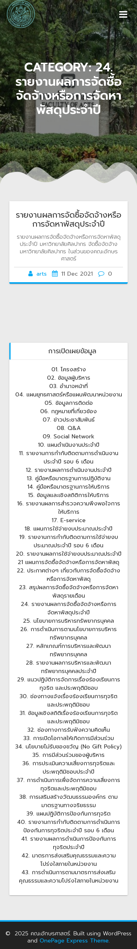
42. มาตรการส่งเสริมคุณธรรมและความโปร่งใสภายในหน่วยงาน (68, 859)
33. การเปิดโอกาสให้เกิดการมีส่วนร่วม (68, 738)
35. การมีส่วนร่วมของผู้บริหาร (68, 755)
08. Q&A (69, 428)
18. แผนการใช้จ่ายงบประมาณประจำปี (68, 528)
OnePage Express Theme (74, 940)
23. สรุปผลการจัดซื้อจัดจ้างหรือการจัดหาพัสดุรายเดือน (68, 591)
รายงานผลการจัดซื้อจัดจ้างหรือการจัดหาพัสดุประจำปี (68, 219)
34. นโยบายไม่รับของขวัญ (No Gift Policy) (68, 746)
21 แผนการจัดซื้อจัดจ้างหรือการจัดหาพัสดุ (68, 562)
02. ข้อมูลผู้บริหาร (68, 377)
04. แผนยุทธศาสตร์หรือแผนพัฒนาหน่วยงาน (68, 394)
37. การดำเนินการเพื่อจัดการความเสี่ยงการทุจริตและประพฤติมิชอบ (68, 784)
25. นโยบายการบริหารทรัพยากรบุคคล (68, 621)
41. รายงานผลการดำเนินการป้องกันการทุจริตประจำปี (68, 843)
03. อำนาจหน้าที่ (68, 386)
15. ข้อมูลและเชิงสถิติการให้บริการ (68, 495)
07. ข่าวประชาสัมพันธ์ (69, 419)
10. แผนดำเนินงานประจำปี (68, 445)
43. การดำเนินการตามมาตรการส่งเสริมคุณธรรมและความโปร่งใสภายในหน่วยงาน (68, 876)
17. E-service (69, 520)
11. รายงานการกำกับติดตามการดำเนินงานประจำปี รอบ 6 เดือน (68, 457)
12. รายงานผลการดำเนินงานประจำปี (68, 470)
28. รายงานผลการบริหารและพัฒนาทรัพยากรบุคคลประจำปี (68, 667)
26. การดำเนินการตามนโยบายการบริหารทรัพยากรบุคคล (68, 633)
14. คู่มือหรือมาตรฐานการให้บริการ (68, 486)
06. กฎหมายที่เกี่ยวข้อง (68, 411)
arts (41, 273)
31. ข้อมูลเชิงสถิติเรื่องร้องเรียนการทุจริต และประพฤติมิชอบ (69, 717)
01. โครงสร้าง (68, 369)
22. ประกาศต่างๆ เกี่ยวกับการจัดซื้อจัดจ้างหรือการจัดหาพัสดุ (68, 574)
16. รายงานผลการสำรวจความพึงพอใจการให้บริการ (68, 507)
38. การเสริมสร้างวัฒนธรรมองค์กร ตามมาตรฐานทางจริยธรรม (68, 801)
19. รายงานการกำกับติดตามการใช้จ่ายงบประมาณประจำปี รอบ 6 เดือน (68, 541)
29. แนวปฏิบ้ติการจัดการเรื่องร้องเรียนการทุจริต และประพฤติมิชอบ (68, 683)
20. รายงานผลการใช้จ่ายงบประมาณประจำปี (68, 553)
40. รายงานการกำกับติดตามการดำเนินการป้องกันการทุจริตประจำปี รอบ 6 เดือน (68, 826)
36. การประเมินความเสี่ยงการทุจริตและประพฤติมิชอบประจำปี (68, 767)
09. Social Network (68, 436)
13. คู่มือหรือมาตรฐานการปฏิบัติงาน (69, 478)
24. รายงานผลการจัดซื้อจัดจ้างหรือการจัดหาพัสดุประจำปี (68, 608)
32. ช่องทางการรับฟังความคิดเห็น (68, 729)
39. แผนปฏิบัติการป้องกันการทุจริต (68, 813)
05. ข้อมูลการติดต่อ (69, 403)
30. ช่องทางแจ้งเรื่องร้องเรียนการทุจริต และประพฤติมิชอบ (68, 700)
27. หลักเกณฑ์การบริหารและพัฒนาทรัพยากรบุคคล (68, 650)
